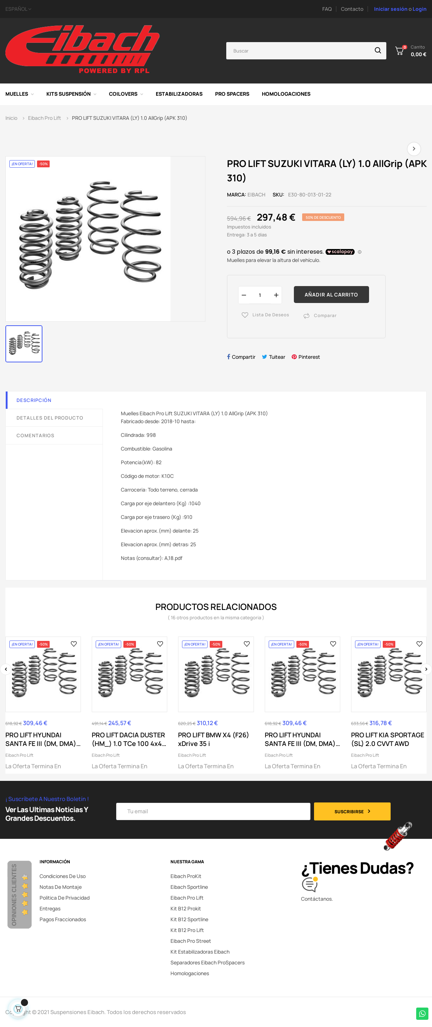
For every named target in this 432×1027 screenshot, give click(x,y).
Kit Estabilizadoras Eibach (199, 951)
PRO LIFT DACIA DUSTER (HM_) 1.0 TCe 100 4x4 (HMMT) (128, 739)
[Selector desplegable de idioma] (86, 9)
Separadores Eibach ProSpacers (207, 962)
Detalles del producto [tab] (50, 418)
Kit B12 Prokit (185, 908)
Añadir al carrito (331, 294)
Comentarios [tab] (35, 435)
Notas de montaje (61, 886)
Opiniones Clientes (14, 895)
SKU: (279, 194)
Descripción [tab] (34, 400)
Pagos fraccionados (63, 919)
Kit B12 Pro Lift (187, 930)
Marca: (236, 194)
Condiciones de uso (63, 876)
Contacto (352, 8)
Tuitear (277, 356)
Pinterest (309, 356)
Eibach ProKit (185, 876)
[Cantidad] (260, 294)
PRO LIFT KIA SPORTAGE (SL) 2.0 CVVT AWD (387, 739)
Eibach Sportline (189, 886)
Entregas (50, 908)
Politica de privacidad (65, 897)
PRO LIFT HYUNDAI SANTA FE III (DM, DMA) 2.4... (40, 739)
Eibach (256, 194)
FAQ (327, 8)
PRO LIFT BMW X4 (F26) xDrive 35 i (213, 739)
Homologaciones (189, 973)
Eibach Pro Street (190, 940)
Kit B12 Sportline (189, 919)
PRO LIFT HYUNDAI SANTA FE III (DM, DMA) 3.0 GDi (300, 739)
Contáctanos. (317, 898)
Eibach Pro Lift (19, 755)
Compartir (243, 356)
